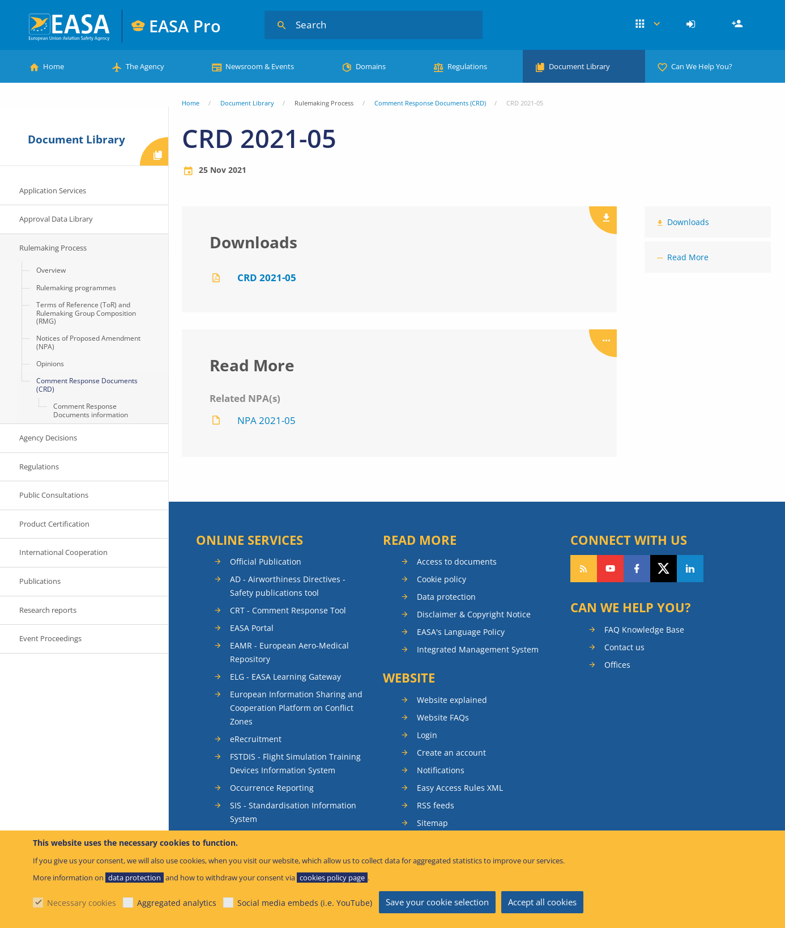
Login (692, 24)
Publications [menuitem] (40, 581)
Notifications (440, 770)
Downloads (688, 222)
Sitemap (432, 822)
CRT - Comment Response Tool (288, 610)
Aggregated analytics (176, 902)
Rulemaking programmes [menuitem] (76, 288)
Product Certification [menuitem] (54, 524)
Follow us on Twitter (663, 568)
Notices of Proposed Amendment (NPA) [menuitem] (88, 342)
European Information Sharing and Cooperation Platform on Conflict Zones (296, 708)
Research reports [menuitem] (47, 610)
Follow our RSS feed (583, 568)
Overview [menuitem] (51, 270)
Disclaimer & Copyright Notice (474, 614)
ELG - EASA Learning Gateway (285, 676)
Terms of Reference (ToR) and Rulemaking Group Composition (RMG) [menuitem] (86, 313)
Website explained (452, 699)
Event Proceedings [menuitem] (50, 638)
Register (738, 24)
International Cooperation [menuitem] (63, 552)
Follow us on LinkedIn (690, 568)
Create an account (451, 752)
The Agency (145, 66)
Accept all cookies (542, 902)
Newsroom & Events (259, 66)
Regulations (467, 66)
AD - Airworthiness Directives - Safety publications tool (287, 586)
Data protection (446, 596)
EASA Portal (252, 627)
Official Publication (265, 561)
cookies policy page (332, 877)
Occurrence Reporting (272, 787)
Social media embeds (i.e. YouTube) (304, 902)
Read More (688, 257)
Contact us (624, 647)
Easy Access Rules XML (460, 787)
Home (53, 66)
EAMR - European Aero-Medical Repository (289, 652)
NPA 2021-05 (266, 420)
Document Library (579, 66)
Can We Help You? (701, 66)
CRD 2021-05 (266, 277)
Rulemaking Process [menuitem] (53, 248)
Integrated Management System (478, 649)
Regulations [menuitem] (39, 466)
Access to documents (457, 561)
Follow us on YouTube (610, 568)
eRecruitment (255, 739)
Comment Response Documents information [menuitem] (90, 410)
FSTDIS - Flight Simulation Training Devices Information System (295, 763)
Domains (371, 66)
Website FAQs (443, 717)
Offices (617, 664)
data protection (134, 877)
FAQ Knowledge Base (644, 629)
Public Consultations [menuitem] (53, 495)
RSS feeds (435, 805)
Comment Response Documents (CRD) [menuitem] (87, 384)
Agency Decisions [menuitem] (48, 438)
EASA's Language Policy (461, 631)
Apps (647, 24)
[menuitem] (692, 24)
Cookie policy (441, 579)
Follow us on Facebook (637, 568)
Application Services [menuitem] (52, 190)
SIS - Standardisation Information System (293, 812)
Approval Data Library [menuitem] (56, 219)
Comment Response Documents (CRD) (430, 103)
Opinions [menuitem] (50, 363)
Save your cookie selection (437, 902)
